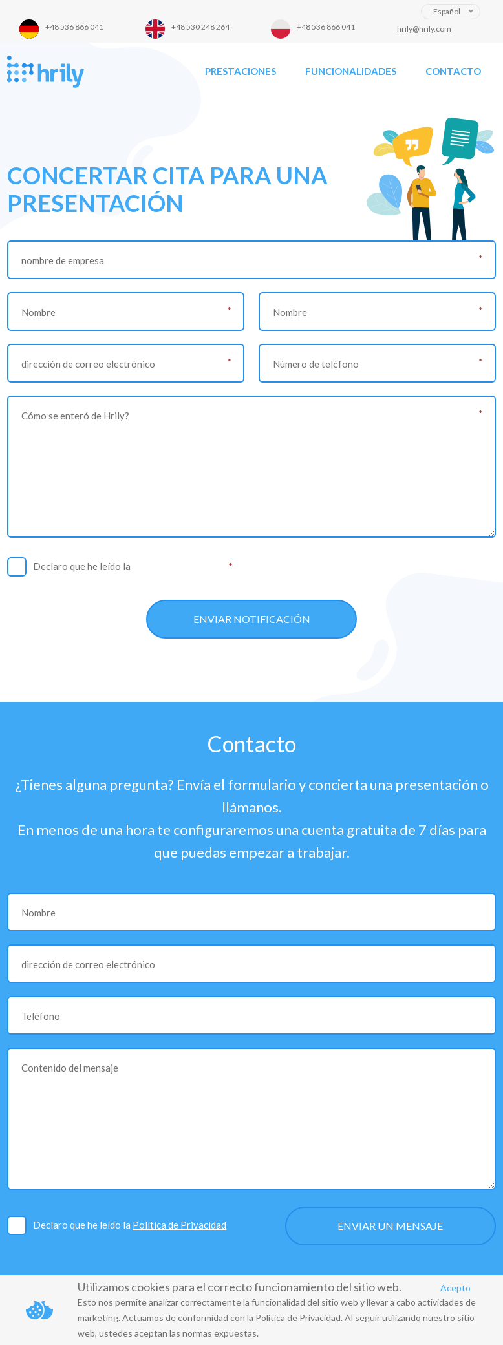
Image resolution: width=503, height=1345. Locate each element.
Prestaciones (240, 71)
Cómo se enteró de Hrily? (75, 415)
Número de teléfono (316, 364)
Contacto (453, 71)
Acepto (455, 1287)
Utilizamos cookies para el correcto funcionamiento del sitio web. (239, 1287)
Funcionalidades (350, 71)
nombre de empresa (62, 260)
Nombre (38, 312)
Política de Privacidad (179, 566)
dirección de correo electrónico (88, 364)
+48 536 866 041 (74, 27)
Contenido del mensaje (69, 1068)
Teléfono (40, 1016)
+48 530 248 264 (200, 27)
